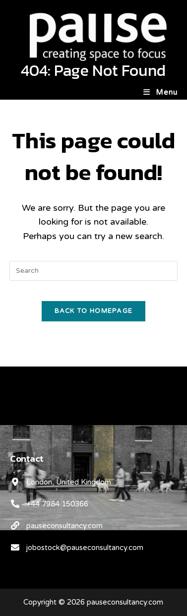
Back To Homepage (94, 311)
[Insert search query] (93, 271)
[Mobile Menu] (160, 92)
